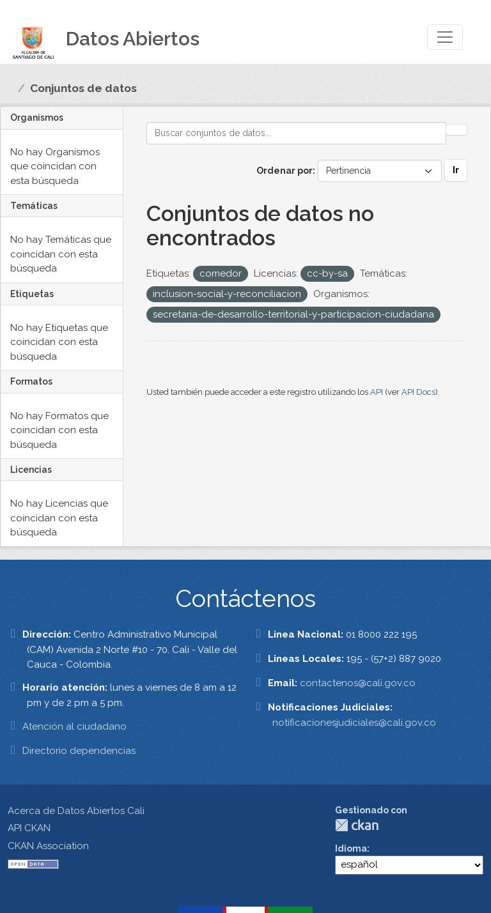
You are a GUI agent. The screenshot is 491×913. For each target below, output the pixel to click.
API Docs (418, 392)
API (376, 392)
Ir (456, 170)
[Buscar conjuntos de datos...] (296, 133)
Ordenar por (284, 170)
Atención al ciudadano (74, 726)
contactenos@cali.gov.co (358, 683)
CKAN (356, 825)
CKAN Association (48, 846)
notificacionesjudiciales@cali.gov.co (354, 722)
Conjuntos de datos (83, 88)
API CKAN (29, 828)
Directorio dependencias (79, 750)
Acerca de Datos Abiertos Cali (76, 811)
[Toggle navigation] (445, 37)
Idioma (351, 848)
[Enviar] (456, 129)
